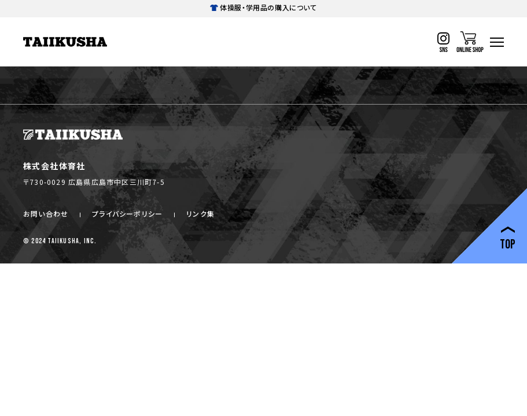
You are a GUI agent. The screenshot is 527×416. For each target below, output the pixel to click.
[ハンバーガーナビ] (497, 42)
